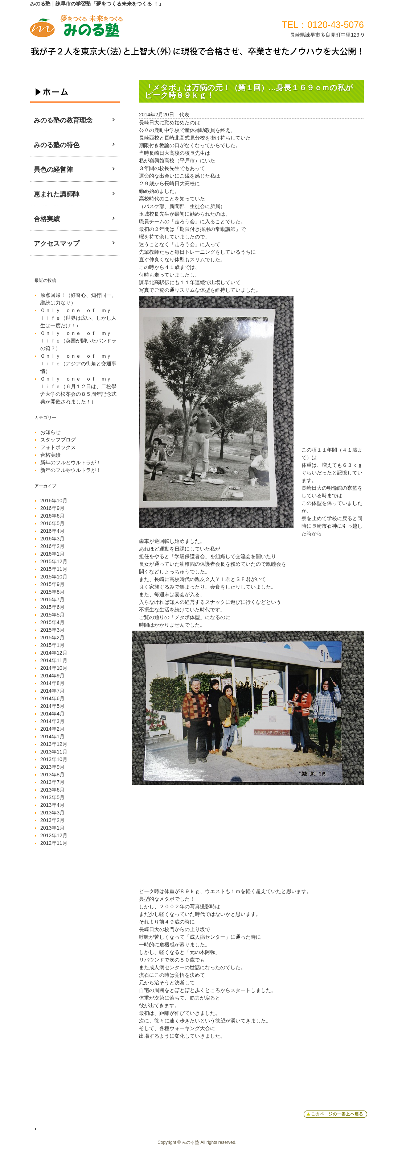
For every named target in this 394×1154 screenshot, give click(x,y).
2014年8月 (52, 683)
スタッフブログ (58, 440)
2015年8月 (52, 592)
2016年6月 (52, 516)
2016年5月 (52, 523)
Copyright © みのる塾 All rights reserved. (197, 1142)
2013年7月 (52, 782)
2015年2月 (52, 637)
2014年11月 (53, 660)
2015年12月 (53, 561)
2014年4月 (52, 714)
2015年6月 (52, 607)
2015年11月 (53, 569)
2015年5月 (52, 615)
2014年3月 (52, 721)
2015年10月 (53, 577)
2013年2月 (52, 820)
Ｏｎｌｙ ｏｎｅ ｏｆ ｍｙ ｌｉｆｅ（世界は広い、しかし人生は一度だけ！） (78, 317)
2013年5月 (52, 797)
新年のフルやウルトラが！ (70, 470)
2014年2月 (52, 729)
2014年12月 (53, 653)
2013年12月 (53, 744)
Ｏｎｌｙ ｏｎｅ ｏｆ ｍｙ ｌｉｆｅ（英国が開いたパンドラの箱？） (78, 340)
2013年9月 (52, 767)
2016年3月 (52, 538)
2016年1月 (52, 554)
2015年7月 (52, 599)
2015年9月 (52, 584)
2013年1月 (52, 828)
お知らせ (50, 432)
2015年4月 (52, 622)
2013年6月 (52, 790)
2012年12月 (53, 835)
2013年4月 (52, 805)
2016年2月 (52, 546)
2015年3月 (52, 630)
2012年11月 (53, 843)
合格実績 (50, 455)
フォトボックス (58, 447)
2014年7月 (52, 691)
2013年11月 (53, 752)
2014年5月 (52, 706)
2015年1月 (52, 645)
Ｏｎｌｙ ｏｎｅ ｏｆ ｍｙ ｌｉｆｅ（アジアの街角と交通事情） (78, 363)
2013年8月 (52, 774)
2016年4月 (52, 531)
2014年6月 (52, 698)
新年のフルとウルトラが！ (70, 462)
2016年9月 (52, 508)
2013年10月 (53, 759)
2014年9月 (52, 675)
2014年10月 (53, 668)
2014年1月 (52, 736)
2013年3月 (52, 812)
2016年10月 (53, 500)
